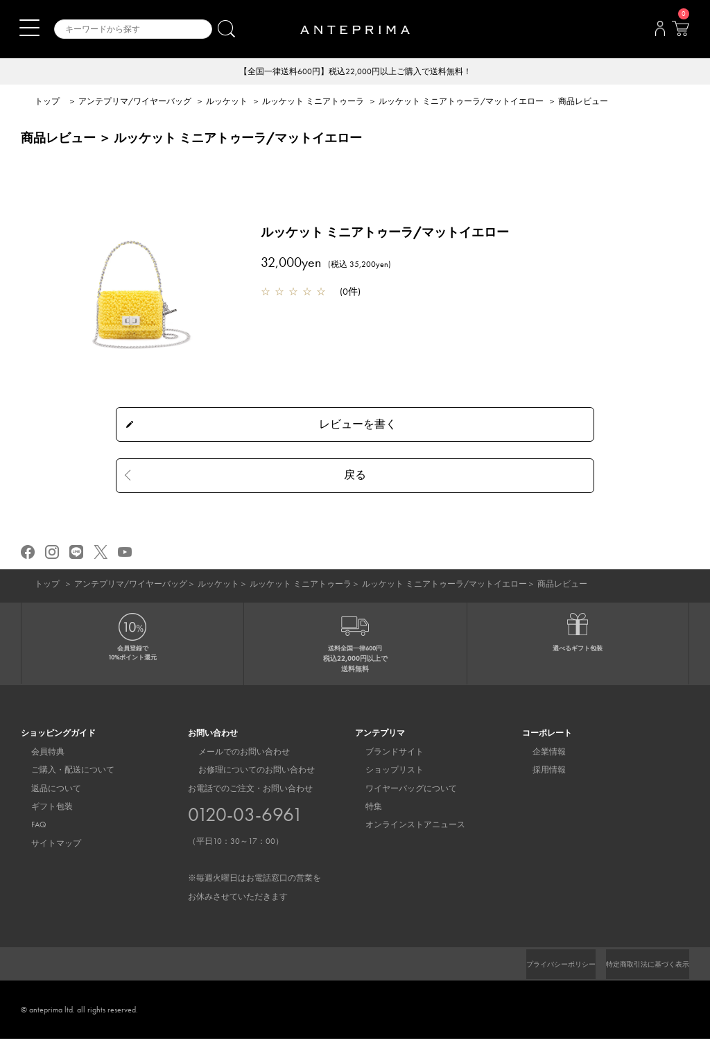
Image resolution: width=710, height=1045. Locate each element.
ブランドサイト (384, 757)
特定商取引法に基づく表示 (639, 970)
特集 (363, 812)
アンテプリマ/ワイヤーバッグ (134, 102)
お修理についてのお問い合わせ (246, 775)
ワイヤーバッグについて (401, 794)
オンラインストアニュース (405, 831)
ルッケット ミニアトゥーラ (313, 102)
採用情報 (538, 775)
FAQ (28, 831)
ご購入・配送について (62, 775)
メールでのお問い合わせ (233, 757)
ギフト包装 (41, 812)
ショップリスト (384, 775)
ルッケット (227, 102)
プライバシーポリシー (537, 970)
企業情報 (538, 757)
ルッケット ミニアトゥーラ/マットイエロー (461, 102)
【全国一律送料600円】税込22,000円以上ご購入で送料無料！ (355, 72)
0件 (350, 292)
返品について (46, 794)
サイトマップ (46, 849)
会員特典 (37, 757)
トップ (47, 102)
